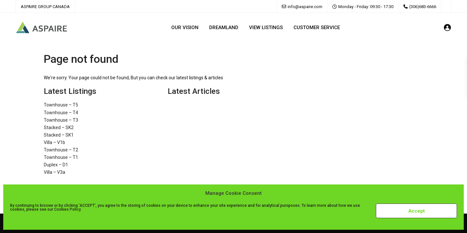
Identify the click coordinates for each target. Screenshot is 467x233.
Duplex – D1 (56, 164)
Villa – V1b (54, 142)
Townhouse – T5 (61, 104)
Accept (416, 211)
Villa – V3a (54, 172)
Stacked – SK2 (59, 127)
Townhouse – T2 (61, 149)
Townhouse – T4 (61, 112)
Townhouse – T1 (61, 157)
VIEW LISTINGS (266, 27)
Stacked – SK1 (59, 135)
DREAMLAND (223, 27)
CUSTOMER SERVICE (316, 27)
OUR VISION (184, 27)
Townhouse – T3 (61, 120)
